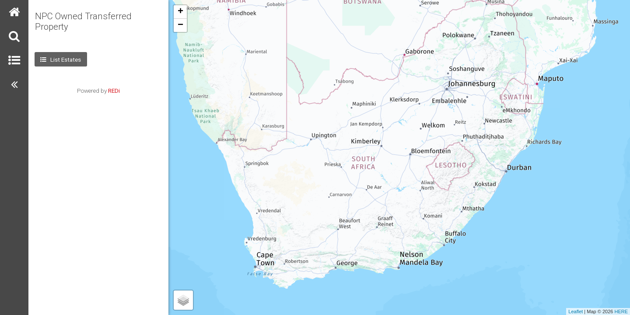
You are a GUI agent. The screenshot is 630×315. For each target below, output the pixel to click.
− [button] (180, 25)
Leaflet (575, 311)
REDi (114, 90)
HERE (621, 311)
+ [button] (180, 11)
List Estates (60, 59)
